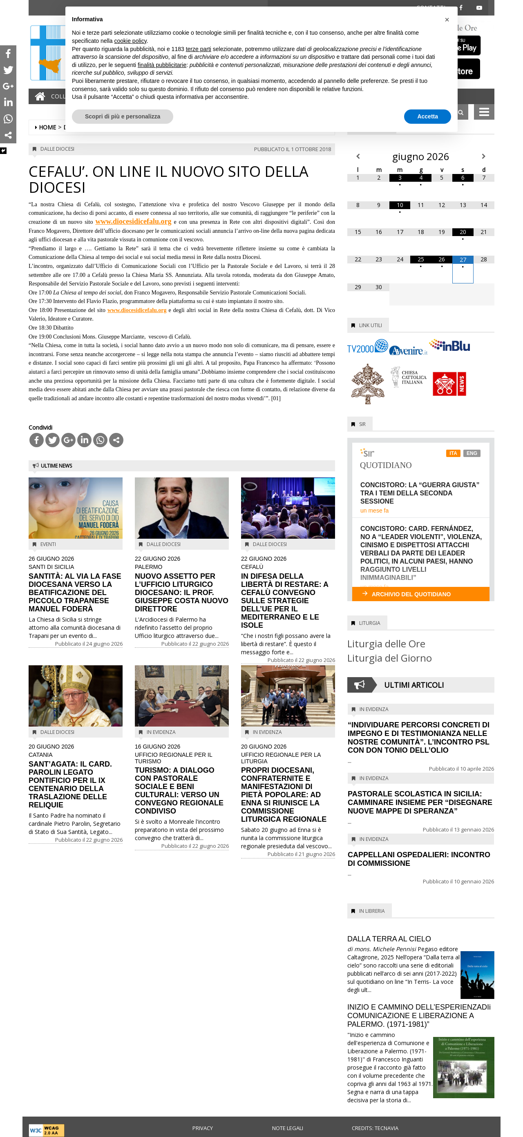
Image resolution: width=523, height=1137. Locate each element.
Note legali (287, 1128)
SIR (362, 424)
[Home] (38, 96)
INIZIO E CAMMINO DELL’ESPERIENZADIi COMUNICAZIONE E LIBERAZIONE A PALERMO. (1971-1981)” (419, 1015)
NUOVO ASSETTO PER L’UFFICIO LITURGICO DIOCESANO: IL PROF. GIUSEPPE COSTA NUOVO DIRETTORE (182, 584)
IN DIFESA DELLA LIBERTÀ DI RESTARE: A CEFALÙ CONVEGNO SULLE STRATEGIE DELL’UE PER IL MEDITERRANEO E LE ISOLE (288, 592)
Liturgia (369, 623)
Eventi (48, 544)
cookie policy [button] (130, 41)
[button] (447, 19)
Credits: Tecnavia (375, 1128)
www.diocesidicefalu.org (133, 221)
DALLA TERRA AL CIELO (389, 939)
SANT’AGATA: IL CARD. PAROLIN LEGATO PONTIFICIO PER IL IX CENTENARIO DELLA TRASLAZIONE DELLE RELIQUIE (76, 776)
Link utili (370, 325)
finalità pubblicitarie (162, 65)
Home (47, 127)
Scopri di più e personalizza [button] (122, 116)
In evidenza (161, 732)
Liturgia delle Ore (386, 643)
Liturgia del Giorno (389, 657)
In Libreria (372, 910)
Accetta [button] (427, 116)
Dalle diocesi (57, 148)
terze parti (198, 49)
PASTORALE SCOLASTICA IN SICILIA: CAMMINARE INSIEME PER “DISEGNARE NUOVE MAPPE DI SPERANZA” (420, 802)
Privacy (202, 1128)
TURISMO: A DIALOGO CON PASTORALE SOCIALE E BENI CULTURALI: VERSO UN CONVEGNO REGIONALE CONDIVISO (182, 779)
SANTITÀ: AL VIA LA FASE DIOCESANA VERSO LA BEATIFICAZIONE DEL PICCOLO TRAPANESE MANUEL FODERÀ (76, 584)
